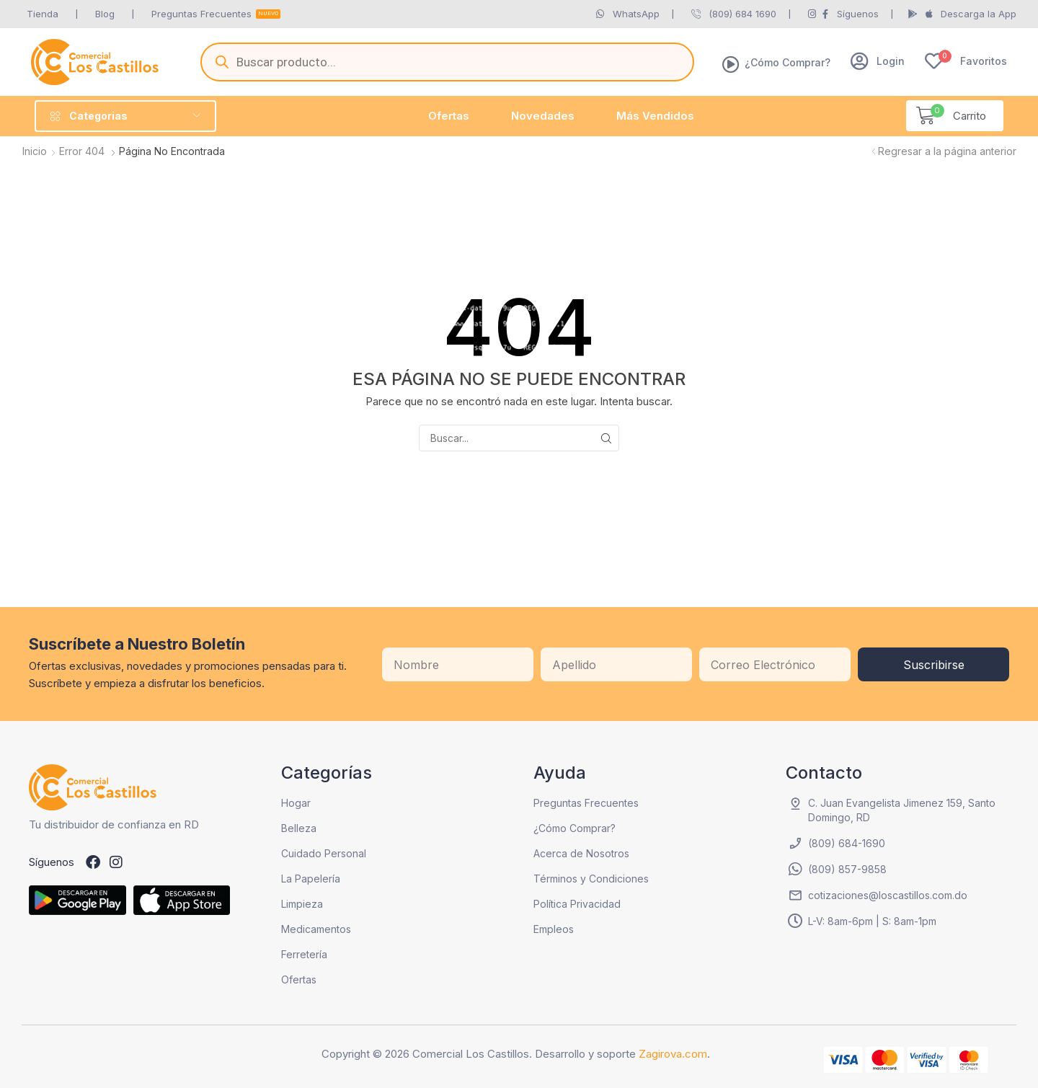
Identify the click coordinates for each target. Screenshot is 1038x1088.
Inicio (34, 151)
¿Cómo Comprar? (787, 62)
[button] (878, 61)
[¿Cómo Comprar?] (731, 64)
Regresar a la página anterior (947, 151)
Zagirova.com (673, 1054)
